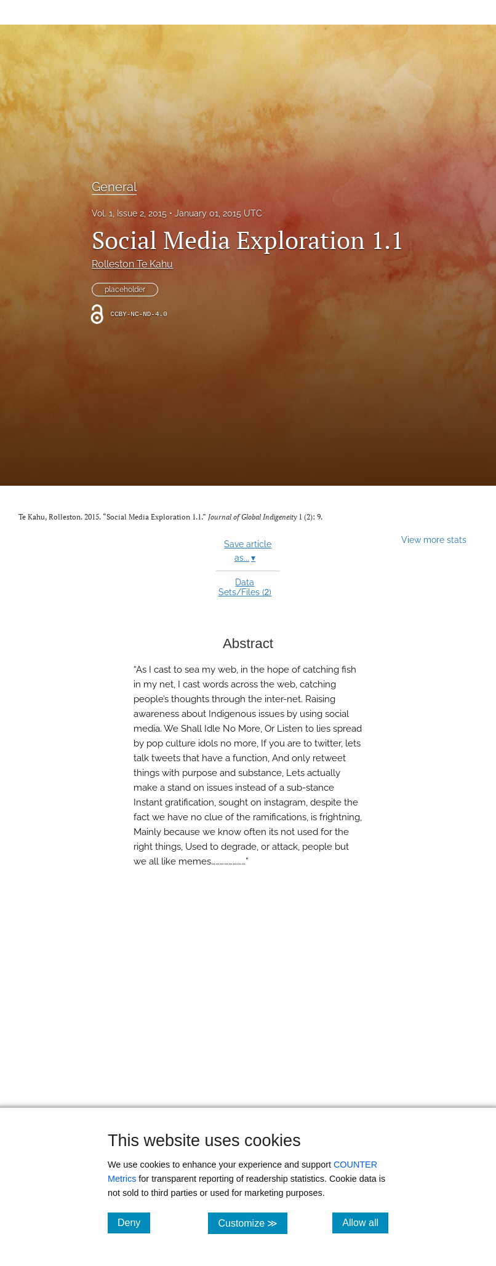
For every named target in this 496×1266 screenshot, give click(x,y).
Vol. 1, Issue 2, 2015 (129, 213)
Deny (134, 1222)
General (114, 187)
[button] (248, 1028)
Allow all (365, 1222)
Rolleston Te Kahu (132, 264)
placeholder (125, 289)
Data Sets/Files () (245, 587)
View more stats (433, 539)
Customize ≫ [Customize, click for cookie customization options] (252, 1222)
